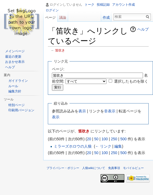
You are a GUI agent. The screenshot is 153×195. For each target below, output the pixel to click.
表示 (82, 111)
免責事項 (114, 168)
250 (114, 139)
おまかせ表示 (15, 62)
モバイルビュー (133, 168)
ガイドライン (18, 81)
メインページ (15, 51)
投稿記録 (103, 4)
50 (96, 139)
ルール (13, 86)
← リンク (103, 146)
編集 (118, 146)
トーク (89, 4)
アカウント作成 (123, 4)
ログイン (52, 10)
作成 (106, 17)
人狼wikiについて (93, 168)
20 (89, 139)
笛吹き (60, 50)
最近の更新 (13, 56)
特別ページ (16, 105)
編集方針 (14, 91)
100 (104, 139)
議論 (62, 17)
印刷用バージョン (21, 110)
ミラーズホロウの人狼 (73, 146)
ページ (50, 17)
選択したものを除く (131, 81)
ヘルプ (143, 29)
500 (123, 139)
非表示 (109, 111)
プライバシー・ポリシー (62, 168)
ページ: (58, 69)
